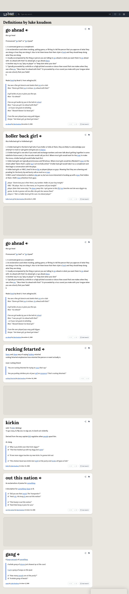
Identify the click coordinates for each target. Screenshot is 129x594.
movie (24, 493)
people (45, 436)
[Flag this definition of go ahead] (89, 29)
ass (14, 69)
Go (35, 88)
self (36, 373)
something (31, 483)
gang (7, 584)
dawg (34, 188)
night (41, 449)
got (9, 570)
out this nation (10, 510)
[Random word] (109, 14)
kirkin (7, 466)
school (38, 102)
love (19, 178)
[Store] (115, 14)
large (9, 559)
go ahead (8, 124)
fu (24, 496)
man (79, 155)
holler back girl (10, 199)
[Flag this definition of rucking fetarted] (89, 348)
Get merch (84, 124)
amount (14, 559)
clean (15, 354)
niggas (22, 564)
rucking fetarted (11, 378)
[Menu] (124, 14)
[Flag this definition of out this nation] (89, 476)
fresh (64, 52)
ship (35, 175)
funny (8, 354)
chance (42, 150)
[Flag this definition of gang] (89, 553)
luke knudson (17, 124)
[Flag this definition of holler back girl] (89, 134)
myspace (43, 373)
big (38, 169)
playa (47, 61)
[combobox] (64, 14)
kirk (13, 428)
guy (82, 161)
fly (59, 188)
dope (28, 489)
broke (54, 461)
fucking (31, 354)
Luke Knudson (15, 584)
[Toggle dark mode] (119, 14)
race (37, 368)
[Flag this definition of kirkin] (89, 421)
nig (15, 496)
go (17, 41)
